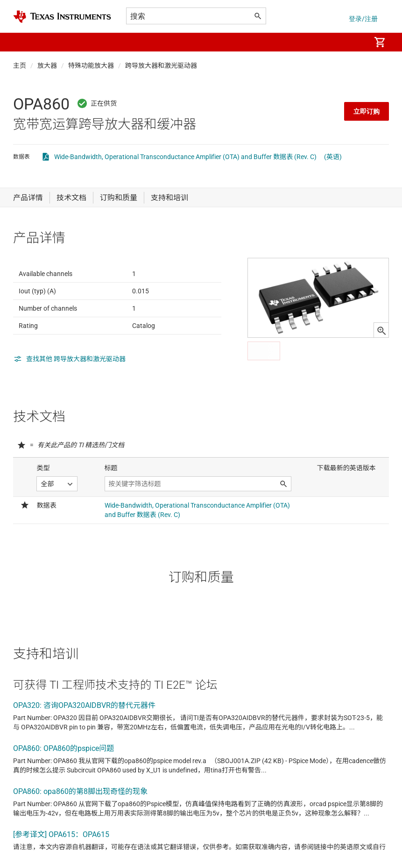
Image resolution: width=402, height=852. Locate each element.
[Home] (62, 16)
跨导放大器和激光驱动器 (161, 65)
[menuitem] (353, 42)
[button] (22, 42)
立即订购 (366, 111)
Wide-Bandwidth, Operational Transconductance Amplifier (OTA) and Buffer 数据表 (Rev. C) (185, 156)
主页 (19, 65)
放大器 (47, 65)
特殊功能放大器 (91, 65)
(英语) (333, 156)
